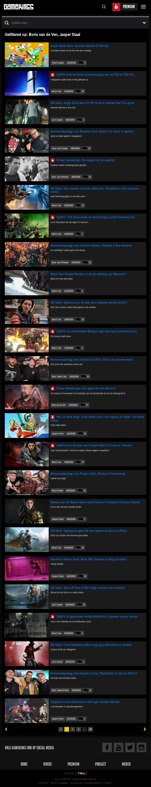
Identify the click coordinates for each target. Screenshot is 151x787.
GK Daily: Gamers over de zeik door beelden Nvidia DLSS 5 (89, 303)
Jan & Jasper (57, 119)
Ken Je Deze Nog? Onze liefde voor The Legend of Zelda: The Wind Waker (97, 418)
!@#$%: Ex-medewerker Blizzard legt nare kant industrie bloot (96, 331)
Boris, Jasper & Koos (60, 690)
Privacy (108, 783)
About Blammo (60, 783)
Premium (129, 6)
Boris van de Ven (58, 405)
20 (85, 490)
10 (90, 177)
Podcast (100, 764)
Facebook (107, 747)
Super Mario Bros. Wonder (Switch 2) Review (80, 46)
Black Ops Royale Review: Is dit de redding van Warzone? (88, 274)
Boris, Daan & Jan (59, 376)
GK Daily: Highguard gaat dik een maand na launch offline (89, 531)
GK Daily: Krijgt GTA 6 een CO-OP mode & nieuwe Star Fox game (92, 103)
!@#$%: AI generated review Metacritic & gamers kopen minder (97, 617)
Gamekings (18, 7)
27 (87, 405)
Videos (47, 764)
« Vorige (7, 729)
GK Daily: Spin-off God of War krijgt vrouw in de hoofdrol (88, 588)
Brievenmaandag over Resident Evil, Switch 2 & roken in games (92, 131)
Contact (43, 783)
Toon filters (144, 23)
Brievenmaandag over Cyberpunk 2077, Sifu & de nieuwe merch (92, 360)
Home (24, 764)
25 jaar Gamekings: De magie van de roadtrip (85, 160)
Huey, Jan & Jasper (60, 148)
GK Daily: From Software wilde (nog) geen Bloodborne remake (91, 645)
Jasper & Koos (58, 433)
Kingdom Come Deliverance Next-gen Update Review (85, 702)
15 (84, 604)
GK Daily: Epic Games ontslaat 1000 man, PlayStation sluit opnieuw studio (95, 190)
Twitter (130, 747)
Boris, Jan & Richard (60, 177)
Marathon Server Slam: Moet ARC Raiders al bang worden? (89, 559)
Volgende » (143, 729)
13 (83, 205)
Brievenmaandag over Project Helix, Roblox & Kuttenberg (88, 474)
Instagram (141, 747)
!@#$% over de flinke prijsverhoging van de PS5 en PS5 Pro (95, 75)
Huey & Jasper (58, 62)
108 (90, 729)
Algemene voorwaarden (85, 783)
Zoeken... (104, 7)
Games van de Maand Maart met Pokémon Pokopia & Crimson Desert (95, 502)
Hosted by (70, 773)
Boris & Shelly (57, 490)
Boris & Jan (56, 91)
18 (90, 262)
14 (90, 690)
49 (83, 91)
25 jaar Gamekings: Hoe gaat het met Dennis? (86, 388)
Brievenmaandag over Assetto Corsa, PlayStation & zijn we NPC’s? (94, 673)
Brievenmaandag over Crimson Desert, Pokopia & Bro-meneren (91, 246)
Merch (126, 764)
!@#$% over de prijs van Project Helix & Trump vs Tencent (94, 445)
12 (89, 148)
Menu (143, 7)
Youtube (118, 747)
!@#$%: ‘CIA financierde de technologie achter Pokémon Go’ (95, 217)
